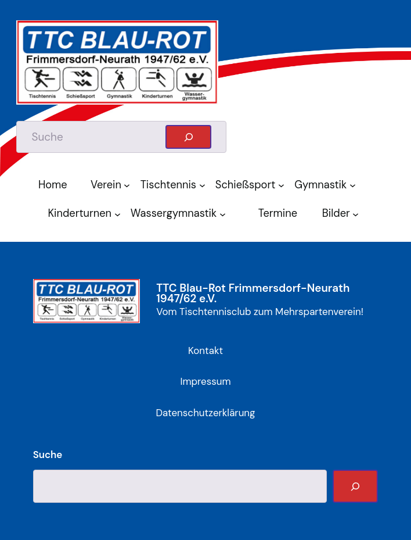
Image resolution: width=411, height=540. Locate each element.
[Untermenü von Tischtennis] (204, 185)
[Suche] (355, 486)
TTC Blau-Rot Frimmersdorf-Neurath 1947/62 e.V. (252, 293)
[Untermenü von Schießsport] (283, 185)
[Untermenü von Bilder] (357, 213)
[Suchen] (188, 136)
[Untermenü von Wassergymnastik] (224, 213)
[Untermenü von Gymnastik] (354, 185)
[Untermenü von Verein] (129, 185)
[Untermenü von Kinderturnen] (119, 213)
